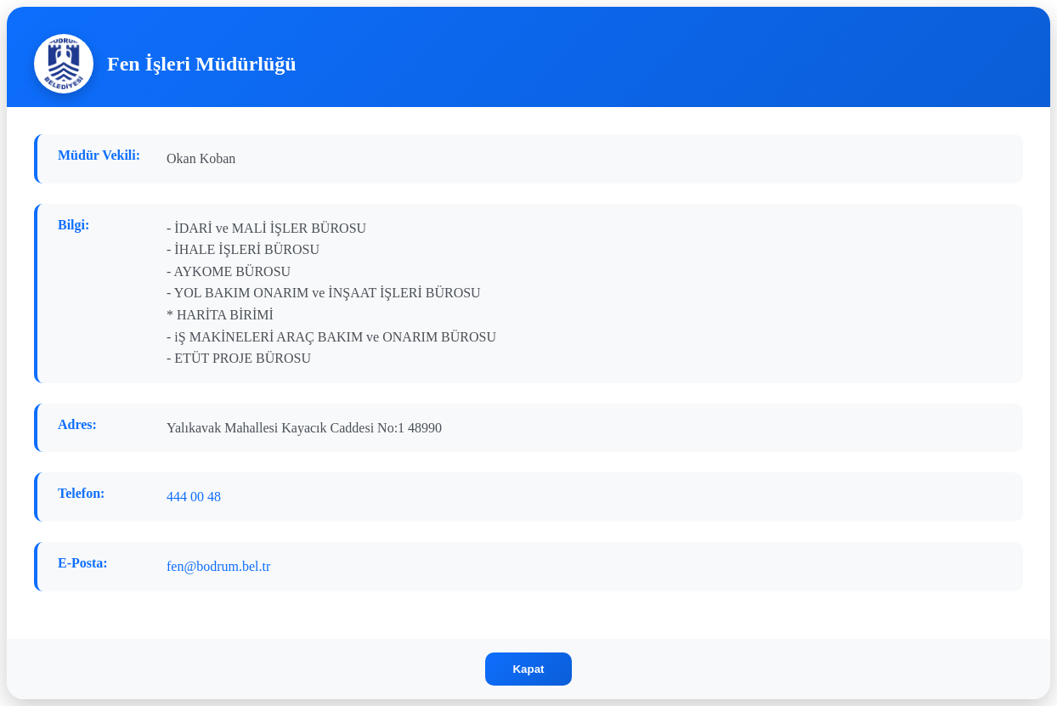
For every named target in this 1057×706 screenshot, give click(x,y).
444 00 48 (194, 496)
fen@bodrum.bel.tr (218, 566)
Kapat (528, 669)
